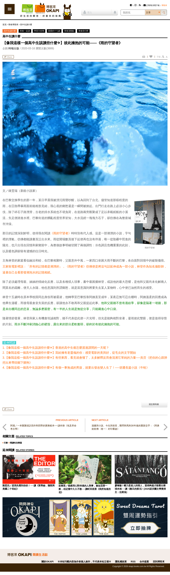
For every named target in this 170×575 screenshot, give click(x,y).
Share (8, 57)
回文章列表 (154, 404)
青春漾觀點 (69, 31)
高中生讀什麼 (26, 24)
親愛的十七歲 (54, 31)
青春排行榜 (83, 31)
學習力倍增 (39, 31)
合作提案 (144, 561)
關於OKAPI (47, 561)
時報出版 (13, 48)
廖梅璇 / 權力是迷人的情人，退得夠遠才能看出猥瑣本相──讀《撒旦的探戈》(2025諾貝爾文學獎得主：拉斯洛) (140, 488)
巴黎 (6, 443)
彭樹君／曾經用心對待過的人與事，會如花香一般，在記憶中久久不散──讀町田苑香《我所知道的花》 (85, 489)
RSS (133, 561)
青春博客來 (13, 24)
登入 (87, 12)
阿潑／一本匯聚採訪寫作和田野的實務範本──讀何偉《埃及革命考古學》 (43, 427)
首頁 (4, 24)
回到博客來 (159, 561)
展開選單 (9, 9)
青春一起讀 (25, 31)
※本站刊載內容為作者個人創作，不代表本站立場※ (84, 561)
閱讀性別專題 (16, 443)
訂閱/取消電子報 (151, 5)
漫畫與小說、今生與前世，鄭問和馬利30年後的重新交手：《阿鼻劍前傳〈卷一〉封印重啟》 (125, 427)
